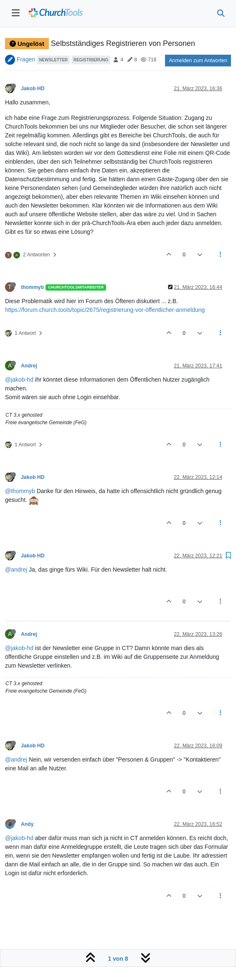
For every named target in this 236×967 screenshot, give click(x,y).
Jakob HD (33, 88)
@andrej (16, 569)
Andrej (29, 366)
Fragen (26, 59)
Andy (27, 824)
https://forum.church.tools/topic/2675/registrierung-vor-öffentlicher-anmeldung (105, 309)
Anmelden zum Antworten (198, 60)
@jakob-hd (19, 379)
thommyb (32, 287)
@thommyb (20, 491)
